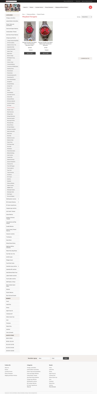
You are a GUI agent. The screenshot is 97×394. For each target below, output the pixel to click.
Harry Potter (9, 240)
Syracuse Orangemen (11, 161)
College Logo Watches (11, 38)
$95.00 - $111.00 (9, 341)
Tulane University (10, 172)
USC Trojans (9, 176)
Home (23, 14)
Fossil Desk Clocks (10, 263)
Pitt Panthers (9, 148)
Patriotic (8, 289)
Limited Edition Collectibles (12, 21)
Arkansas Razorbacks (11, 49)
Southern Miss (10, 157)
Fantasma (8, 323)
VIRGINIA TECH (10, 187)
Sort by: (78, 17)
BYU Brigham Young (11, 57)
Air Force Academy (10, 42)
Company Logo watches (11, 208)
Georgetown (9, 81)
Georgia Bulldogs (10, 83)
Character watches (10, 234)
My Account (78, 1)
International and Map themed (11, 222)
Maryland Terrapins (10, 107)
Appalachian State (10, 47)
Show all (29, 386)
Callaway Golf (9, 313)
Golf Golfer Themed (10, 211)
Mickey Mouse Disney (10, 243)
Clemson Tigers (10, 62)
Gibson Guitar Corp (10, 317)
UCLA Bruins (9, 174)
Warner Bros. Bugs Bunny (11, 250)
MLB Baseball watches (11, 199)
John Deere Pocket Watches (12, 34)
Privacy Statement (49, 7)
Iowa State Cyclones (11, 94)
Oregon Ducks (10, 142)
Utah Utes (9, 179)
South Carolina (10, 155)
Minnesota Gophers (11, 118)
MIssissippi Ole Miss (11, 120)
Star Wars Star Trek (10, 253)
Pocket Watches (9, 292)
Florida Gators (10, 73)
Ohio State (9, 135)
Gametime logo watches (11, 266)
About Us (25, 7)
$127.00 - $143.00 (10, 347)
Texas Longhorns (10, 168)
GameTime (8, 304)
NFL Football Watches (11, 202)
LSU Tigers (9, 105)
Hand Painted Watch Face (11, 272)
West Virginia (9, 194)
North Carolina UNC (11, 131)
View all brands (9, 332)
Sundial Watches (10, 226)
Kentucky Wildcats (10, 99)
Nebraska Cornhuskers (11, 129)
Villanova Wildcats (10, 183)
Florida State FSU (10, 77)
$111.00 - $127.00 (10, 344)
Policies (31, 7)
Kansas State (9, 96)
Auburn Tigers (10, 51)
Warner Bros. (9, 326)
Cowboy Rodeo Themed (11, 31)
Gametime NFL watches (11, 269)
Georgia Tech (9, 86)
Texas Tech (9, 170)
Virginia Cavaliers (10, 185)
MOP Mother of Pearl (10, 281)
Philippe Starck (9, 260)
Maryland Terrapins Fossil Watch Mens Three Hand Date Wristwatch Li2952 (29, 44)
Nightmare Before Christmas (10, 247)
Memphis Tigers (10, 109)
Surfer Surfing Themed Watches (11, 230)
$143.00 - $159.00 (10, 350)
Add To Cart (30, 53)
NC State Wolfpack (10, 127)
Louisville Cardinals (11, 103)
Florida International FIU (11, 75)
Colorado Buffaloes (11, 64)
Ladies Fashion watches (11, 275)
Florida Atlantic (10, 70)
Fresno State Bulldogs (11, 79)
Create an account (88, 1)
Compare (31, 50)
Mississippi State (10, 122)
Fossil (7, 301)
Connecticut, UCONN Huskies (12, 66)
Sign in (83, 1)
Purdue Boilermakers (11, 150)
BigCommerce (35, 392)
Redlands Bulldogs (10, 153)
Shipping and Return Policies (61, 7)
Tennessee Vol (10, 163)
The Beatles (9, 237)
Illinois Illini (9, 88)
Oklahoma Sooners (11, 137)
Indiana (8, 90)
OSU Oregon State (10, 144)
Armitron (8, 329)
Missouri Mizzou (10, 124)
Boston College (10, 55)
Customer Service (39, 7)
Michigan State (10, 114)
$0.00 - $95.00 (9, 338)
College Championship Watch (12, 40)
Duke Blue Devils (10, 68)
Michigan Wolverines (11, 116)
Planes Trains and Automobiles (10, 25)
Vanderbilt (9, 181)
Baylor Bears (9, 53)
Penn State (9, 146)
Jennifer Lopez (9, 257)
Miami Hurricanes (10, 111)
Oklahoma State (10, 140)
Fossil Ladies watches (11, 278)
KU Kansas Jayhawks (11, 101)
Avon (7, 320)
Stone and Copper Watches (12, 28)
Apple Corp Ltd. (9, 310)
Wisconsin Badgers (10, 196)
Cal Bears (9, 60)
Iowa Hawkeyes (10, 92)
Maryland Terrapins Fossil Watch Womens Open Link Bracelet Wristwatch (45, 44)
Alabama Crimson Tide (11, 44)
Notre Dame (9, 133)
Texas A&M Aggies (10, 166)
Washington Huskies (11, 189)
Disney (7, 307)
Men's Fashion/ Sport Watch (10, 285)
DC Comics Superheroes (11, 205)
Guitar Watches (9, 214)
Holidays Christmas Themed (10, 218)
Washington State (10, 192)
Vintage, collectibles (10, 18)
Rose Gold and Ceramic (11, 295)
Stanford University (10, 159)
